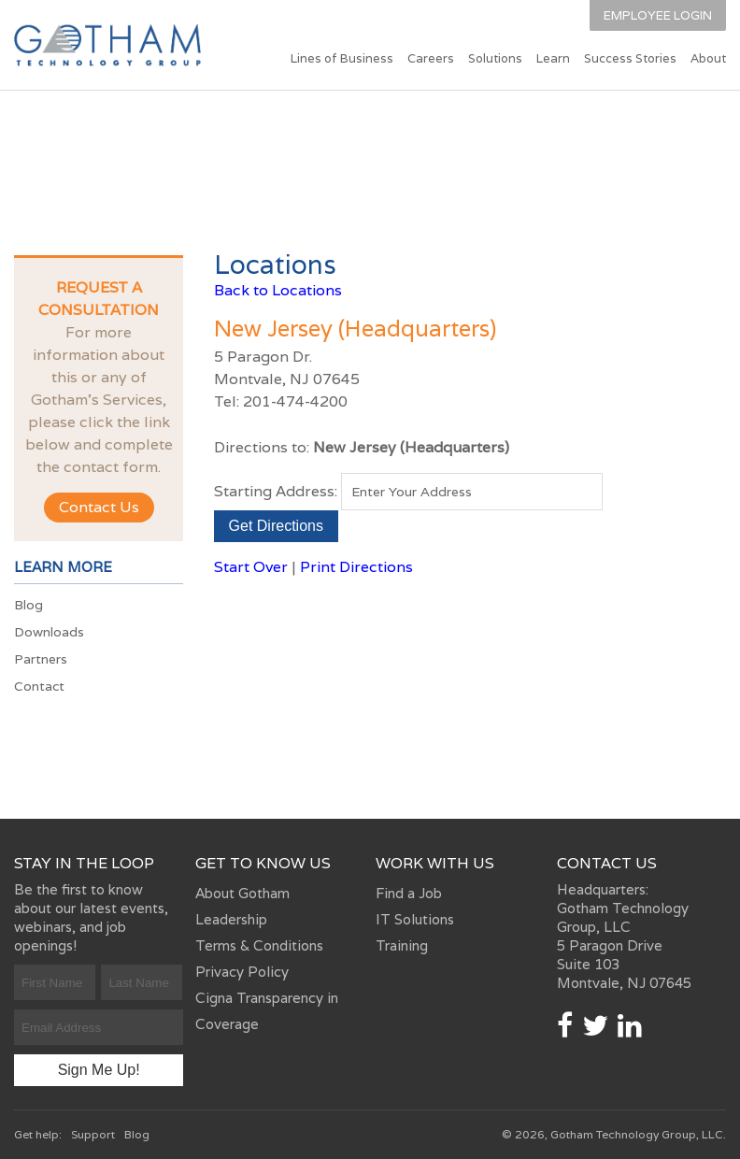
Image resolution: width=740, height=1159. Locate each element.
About (708, 58)
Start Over (251, 567)
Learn (553, 58)
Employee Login (658, 15)
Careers (430, 58)
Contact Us (99, 507)
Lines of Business (342, 58)
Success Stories (630, 58)
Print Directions (356, 567)
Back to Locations (278, 290)
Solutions (495, 58)
